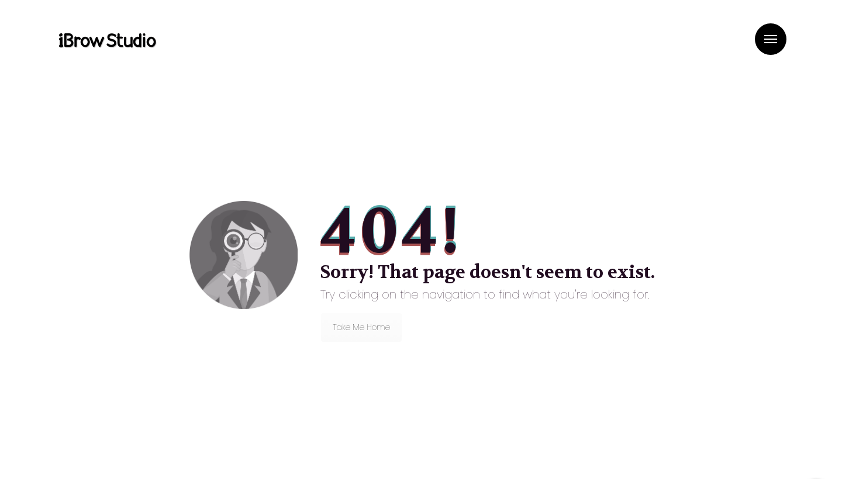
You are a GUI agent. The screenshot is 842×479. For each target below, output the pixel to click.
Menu (770, 39)
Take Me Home (361, 327)
